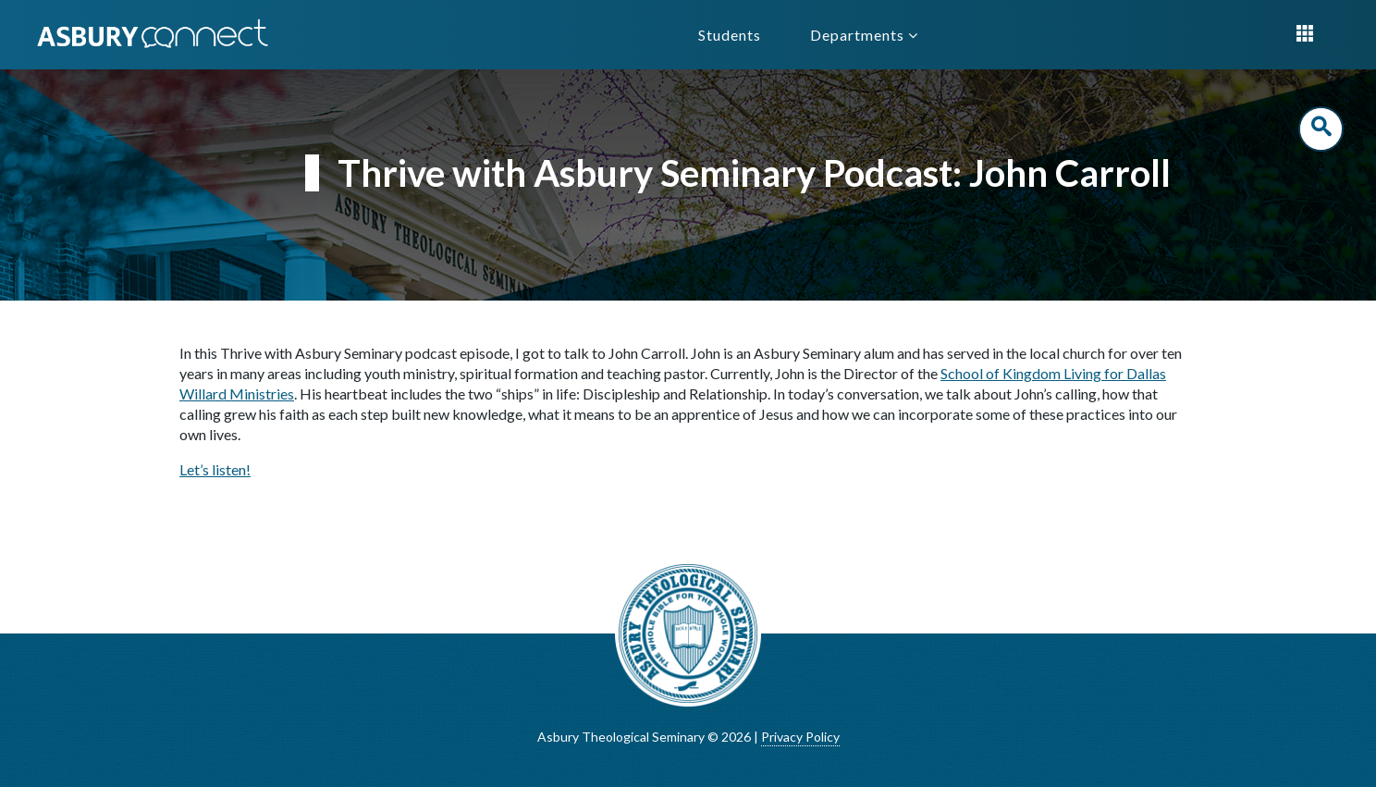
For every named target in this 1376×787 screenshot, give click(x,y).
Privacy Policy (800, 736)
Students (729, 34)
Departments (864, 34)
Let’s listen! (215, 469)
